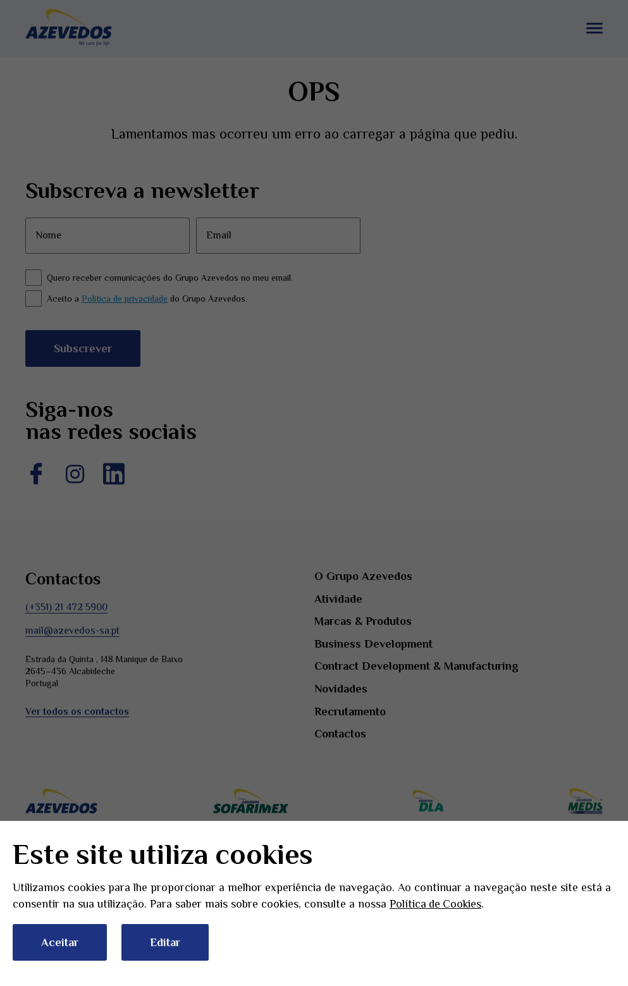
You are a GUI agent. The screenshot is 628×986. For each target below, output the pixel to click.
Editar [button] (165, 942)
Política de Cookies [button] (436, 903)
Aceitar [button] (59, 942)
